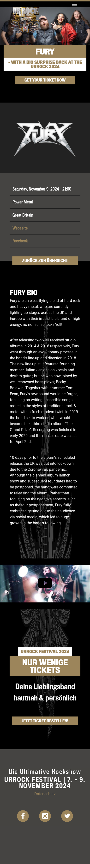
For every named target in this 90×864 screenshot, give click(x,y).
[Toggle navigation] (74, 4)
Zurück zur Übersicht (45, 260)
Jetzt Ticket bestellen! (45, 720)
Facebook (20, 241)
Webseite (20, 228)
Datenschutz (45, 793)
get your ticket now (45, 79)
